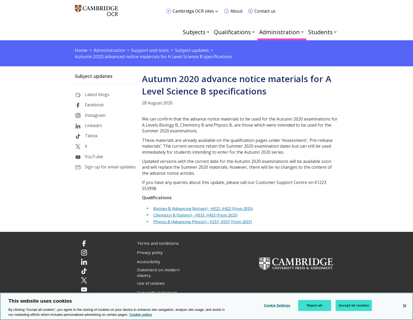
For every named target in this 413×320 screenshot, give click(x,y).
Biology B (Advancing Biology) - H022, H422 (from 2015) (203, 208)
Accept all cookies (353, 305)
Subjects (194, 32)
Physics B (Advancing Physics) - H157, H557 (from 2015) (202, 221)
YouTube (94, 156)
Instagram (95, 115)
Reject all (314, 305)
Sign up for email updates (110, 167)
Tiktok (91, 136)
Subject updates (93, 76)
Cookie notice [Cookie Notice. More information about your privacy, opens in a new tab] (140, 315)
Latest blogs (97, 94)
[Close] (404, 306)
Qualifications (232, 32)
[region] (206, 306)
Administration (279, 32)
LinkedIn (93, 125)
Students (320, 32)
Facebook (94, 105)
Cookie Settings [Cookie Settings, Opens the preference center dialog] (277, 305)
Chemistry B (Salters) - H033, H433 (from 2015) (195, 215)
